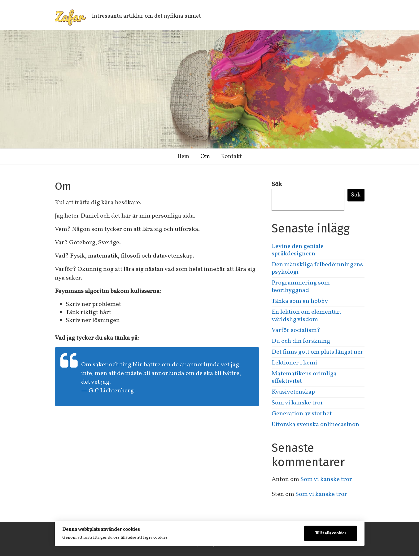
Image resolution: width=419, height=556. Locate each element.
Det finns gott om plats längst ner (317, 352)
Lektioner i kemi (294, 363)
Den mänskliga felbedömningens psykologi (317, 268)
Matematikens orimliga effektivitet (304, 377)
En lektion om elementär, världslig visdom (306, 316)
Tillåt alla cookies (330, 533)
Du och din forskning (301, 341)
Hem (183, 156)
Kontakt (231, 156)
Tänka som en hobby (300, 301)
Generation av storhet (302, 413)
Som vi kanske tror (297, 403)
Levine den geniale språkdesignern (298, 250)
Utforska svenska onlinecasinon (315, 424)
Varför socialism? (296, 330)
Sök (277, 184)
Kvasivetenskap (293, 392)
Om (205, 156)
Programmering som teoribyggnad (301, 287)
